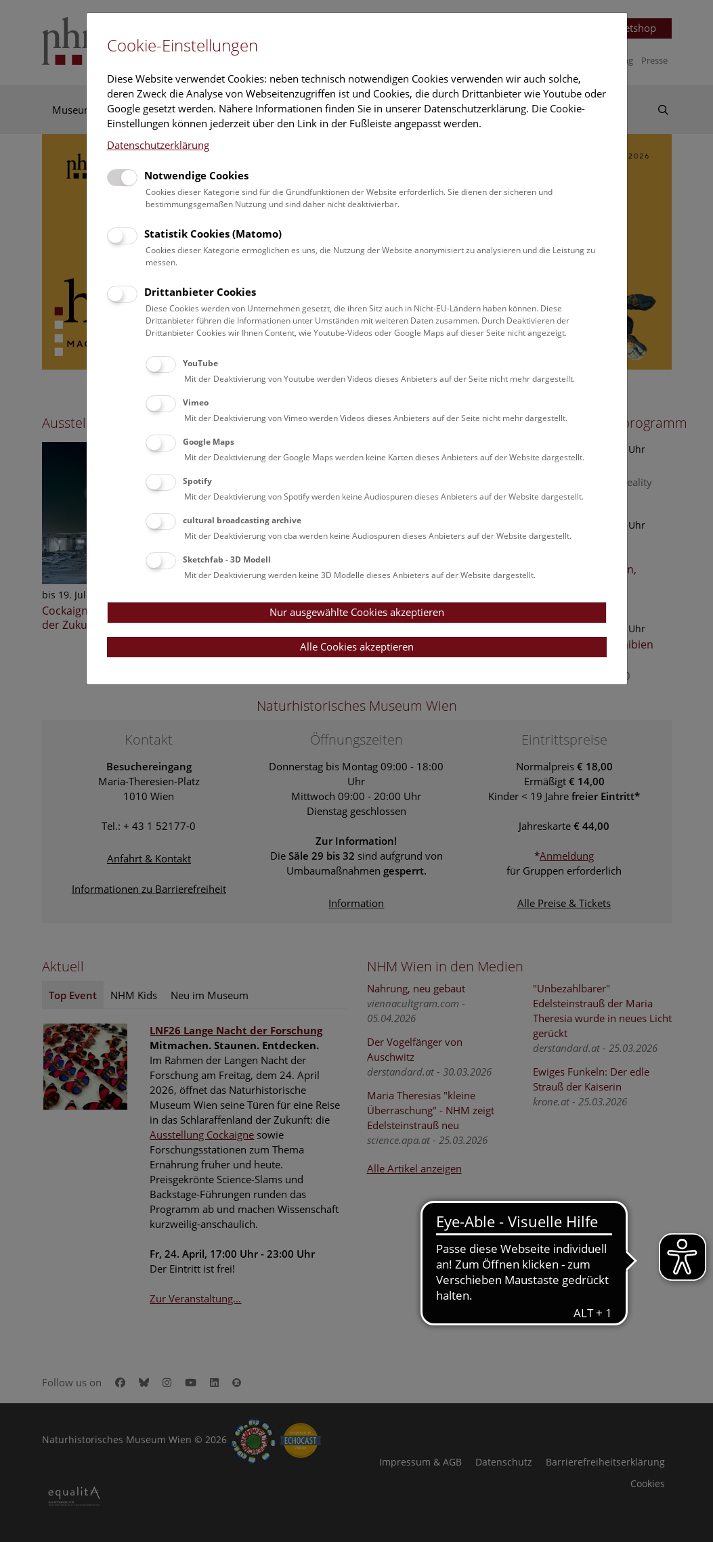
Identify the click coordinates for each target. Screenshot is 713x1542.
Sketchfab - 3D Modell (227, 559)
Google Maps (208, 441)
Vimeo (196, 402)
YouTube (200, 363)
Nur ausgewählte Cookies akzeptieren (356, 612)
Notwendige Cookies (196, 175)
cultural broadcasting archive (242, 520)
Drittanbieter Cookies (200, 292)
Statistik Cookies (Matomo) (213, 233)
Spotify (197, 481)
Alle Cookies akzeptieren (357, 646)
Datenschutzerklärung (158, 145)
